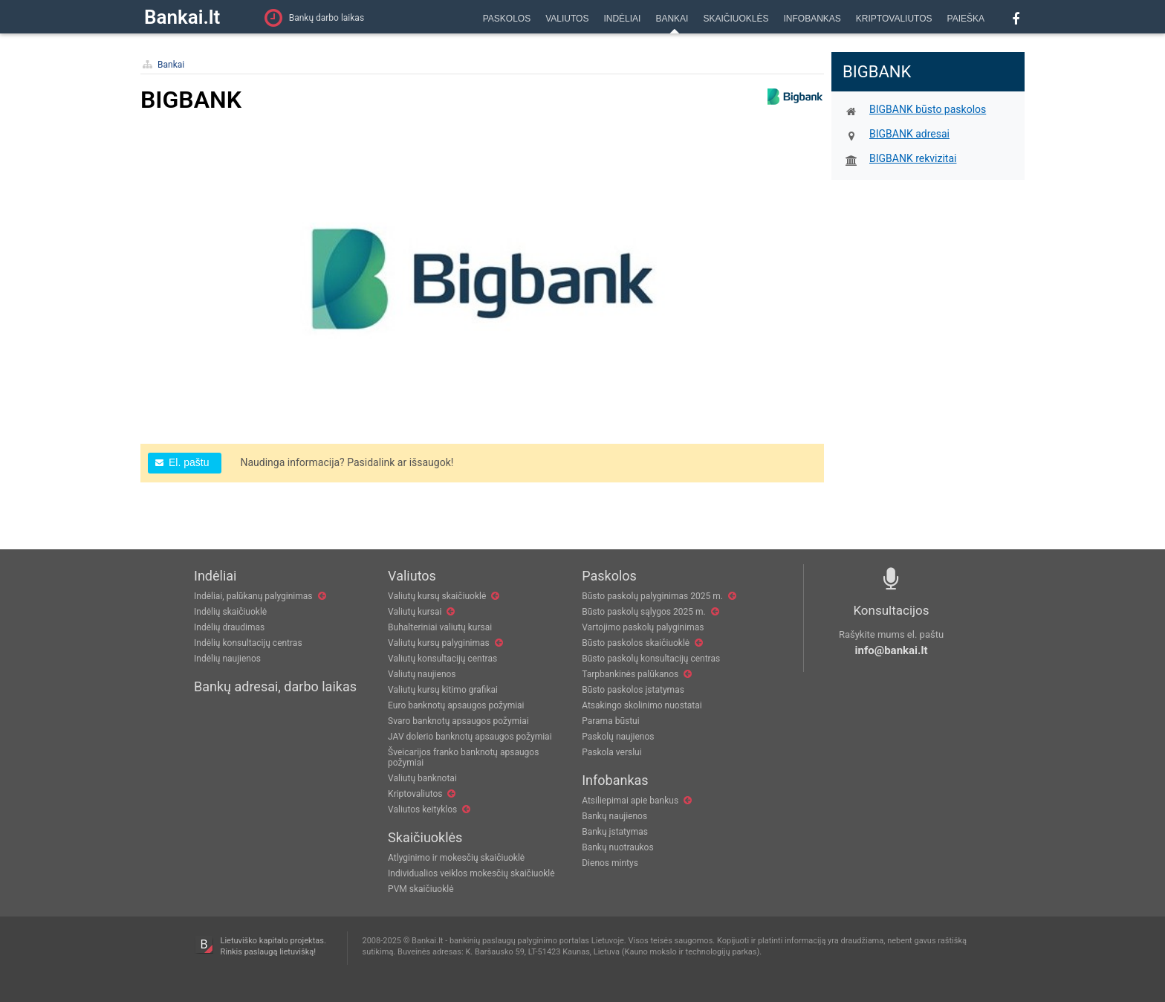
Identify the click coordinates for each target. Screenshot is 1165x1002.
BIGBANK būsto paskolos (927, 109)
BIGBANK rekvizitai (912, 158)
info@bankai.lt (891, 650)
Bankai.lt (182, 17)
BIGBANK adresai (909, 134)
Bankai (171, 64)
